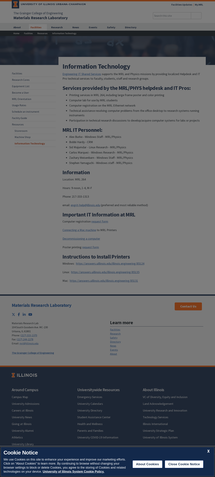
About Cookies (147, 464)
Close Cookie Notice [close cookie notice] (184, 464)
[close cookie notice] (208, 451)
